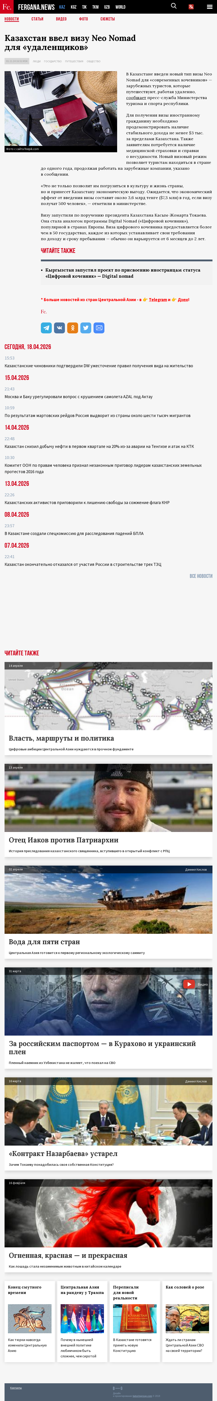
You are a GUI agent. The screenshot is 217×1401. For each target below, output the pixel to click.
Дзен (183, 299)
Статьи (38, 19)
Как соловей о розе (185, 1287)
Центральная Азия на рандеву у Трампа (82, 1290)
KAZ (62, 7)
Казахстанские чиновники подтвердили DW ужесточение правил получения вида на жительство (99, 365)
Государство (53, 61)
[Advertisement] (108, 616)
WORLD (122, 7)
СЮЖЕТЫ (108, 19)
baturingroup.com (142, 1396)
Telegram (158, 299)
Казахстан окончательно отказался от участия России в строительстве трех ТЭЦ (83, 564)
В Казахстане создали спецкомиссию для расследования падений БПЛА (74, 533)
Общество (94, 61)
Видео (61, 19)
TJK (84, 7)
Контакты (16, 1387)
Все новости (201, 576)
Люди (37, 61)
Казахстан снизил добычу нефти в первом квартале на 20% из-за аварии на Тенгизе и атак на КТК (99, 446)
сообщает (136, 97)
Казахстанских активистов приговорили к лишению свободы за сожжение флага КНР (87, 502)
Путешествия (74, 61)
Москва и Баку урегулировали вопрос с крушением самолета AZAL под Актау (79, 396)
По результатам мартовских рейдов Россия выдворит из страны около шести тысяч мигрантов (97, 415)
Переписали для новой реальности (126, 1293)
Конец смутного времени (24, 1290)
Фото (83, 19)
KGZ (74, 7)
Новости (12, 19)
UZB (108, 7)
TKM (96, 7)
